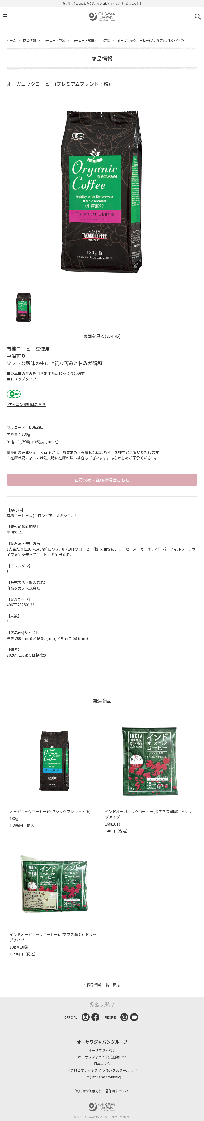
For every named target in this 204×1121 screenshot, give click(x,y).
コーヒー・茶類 (54, 40)
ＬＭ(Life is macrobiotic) (102, 1077)
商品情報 (29, 40)
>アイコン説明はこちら (26, 404)
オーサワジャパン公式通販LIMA (102, 1057)
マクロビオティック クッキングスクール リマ (102, 1070)
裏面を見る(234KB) (102, 336)
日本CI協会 (102, 1063)
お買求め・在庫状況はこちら (102, 480)
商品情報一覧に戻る (103, 984)
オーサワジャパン (102, 1050)
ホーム (11, 40)
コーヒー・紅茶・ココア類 (91, 40)
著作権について (117, 1090)
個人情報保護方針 (88, 1090)
